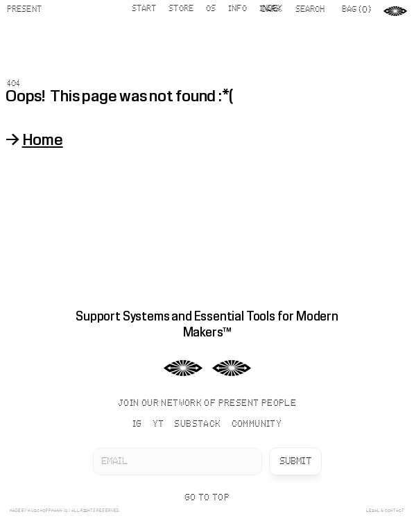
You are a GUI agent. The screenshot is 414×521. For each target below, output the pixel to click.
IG (137, 424)
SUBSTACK (197, 424)
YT (158, 424)
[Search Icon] (315, 9)
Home (42, 139)
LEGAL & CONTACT (385, 511)
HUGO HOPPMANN (45, 511)
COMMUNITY (257, 424)
